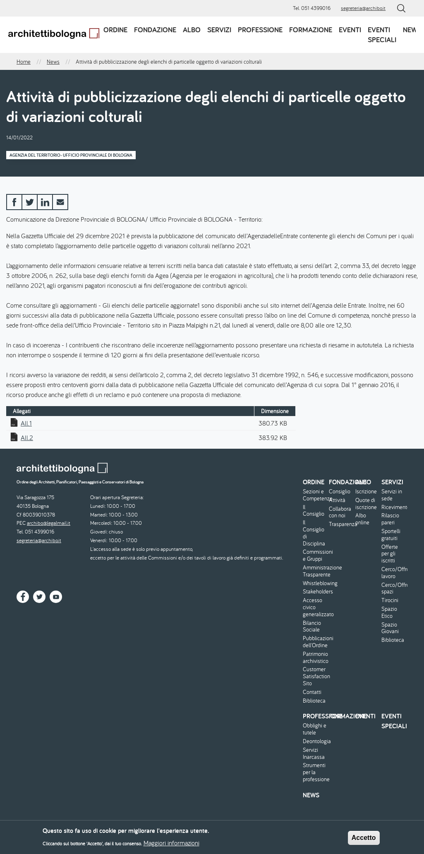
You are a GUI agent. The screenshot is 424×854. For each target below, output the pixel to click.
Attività (337, 500)
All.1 (26, 423)
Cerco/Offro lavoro (393, 573)
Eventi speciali (382, 34)
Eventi (350, 29)
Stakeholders (315, 591)
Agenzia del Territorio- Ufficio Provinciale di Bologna (71, 155)
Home (24, 61)
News (412, 29)
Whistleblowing (315, 583)
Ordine (115, 29)
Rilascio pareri (390, 519)
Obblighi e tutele (314, 729)
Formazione (310, 29)
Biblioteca (314, 700)
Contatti (312, 692)
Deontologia (315, 741)
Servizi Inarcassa (314, 753)
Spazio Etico (389, 612)
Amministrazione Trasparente (315, 571)
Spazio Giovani (390, 628)
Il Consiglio (313, 511)
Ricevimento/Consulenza (393, 507)
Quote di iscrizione (366, 504)
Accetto (364, 840)
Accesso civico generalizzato (315, 607)
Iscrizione (366, 491)
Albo (192, 29)
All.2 (27, 437)
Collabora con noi (340, 512)
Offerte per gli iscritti (389, 553)
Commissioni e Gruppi (315, 555)
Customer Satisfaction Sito (315, 676)
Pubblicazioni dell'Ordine (315, 642)
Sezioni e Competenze (315, 495)
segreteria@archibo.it (363, 8)
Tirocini (389, 600)
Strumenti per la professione (315, 772)
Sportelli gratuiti (390, 535)
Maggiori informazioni (171, 845)
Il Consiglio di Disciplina (314, 533)
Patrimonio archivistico (315, 658)
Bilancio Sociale (312, 627)
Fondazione (155, 29)
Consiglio (339, 491)
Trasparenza (341, 524)
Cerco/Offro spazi (393, 588)
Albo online (362, 519)
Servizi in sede (391, 495)
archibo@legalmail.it (48, 522)
